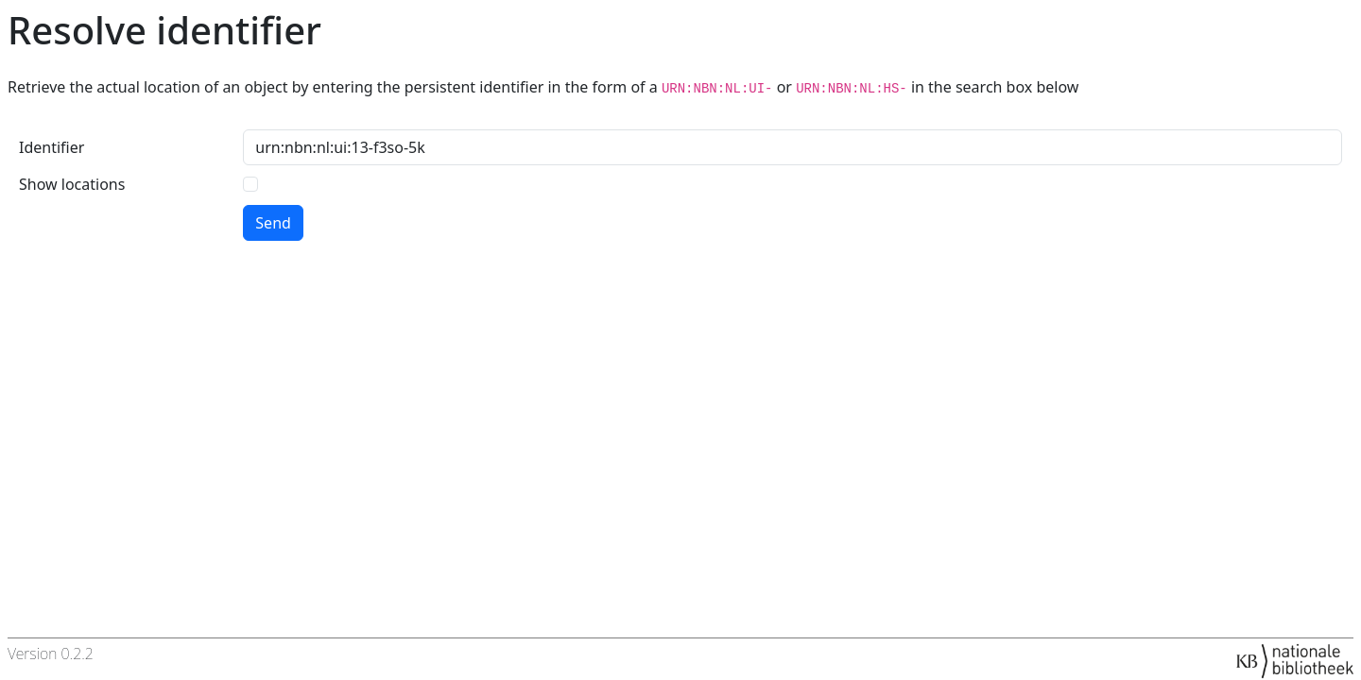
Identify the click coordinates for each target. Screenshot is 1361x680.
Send (273, 222)
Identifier (51, 147)
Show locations (72, 184)
